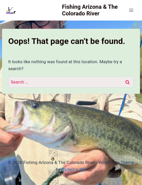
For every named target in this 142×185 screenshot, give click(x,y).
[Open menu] (131, 10)
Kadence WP (73, 169)
